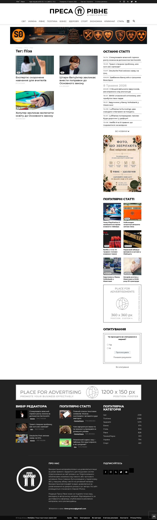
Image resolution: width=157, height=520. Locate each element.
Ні (110, 348)
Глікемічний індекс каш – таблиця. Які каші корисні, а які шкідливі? (84, 442)
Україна (32, 21)
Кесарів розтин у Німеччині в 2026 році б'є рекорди (131, 279)
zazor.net (53, 518)
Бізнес (63, 21)
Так (110, 345)
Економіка (96, 21)
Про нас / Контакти (87, 1)
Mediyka (31, 518)
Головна (19, 48)
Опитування (85, 518)
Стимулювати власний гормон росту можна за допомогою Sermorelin (39, 413)
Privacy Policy (135, 518)
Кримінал (109, 21)
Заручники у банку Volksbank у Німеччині (111, 279)
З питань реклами (101, 1)
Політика (52, 21)
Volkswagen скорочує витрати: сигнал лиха (131, 224)
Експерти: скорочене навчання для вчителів (31, 79)
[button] (128, 21)
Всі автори (96, 518)
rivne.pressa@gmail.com (75, 509)
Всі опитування (122, 367)
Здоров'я (74, 21)
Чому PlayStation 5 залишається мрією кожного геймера (111, 224)
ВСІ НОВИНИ (122, 131)
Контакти (124, 518)
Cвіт (24, 21)
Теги (26, 48)
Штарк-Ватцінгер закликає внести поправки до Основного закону (78, 80)
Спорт (84, 21)
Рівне (42, 21)
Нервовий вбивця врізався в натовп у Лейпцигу (132, 252)
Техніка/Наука (109, 436)
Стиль (120, 21)
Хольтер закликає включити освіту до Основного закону (35, 114)
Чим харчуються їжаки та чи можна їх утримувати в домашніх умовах (84, 429)
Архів (69, 518)
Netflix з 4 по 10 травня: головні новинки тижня (110, 252)
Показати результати (122, 357)
